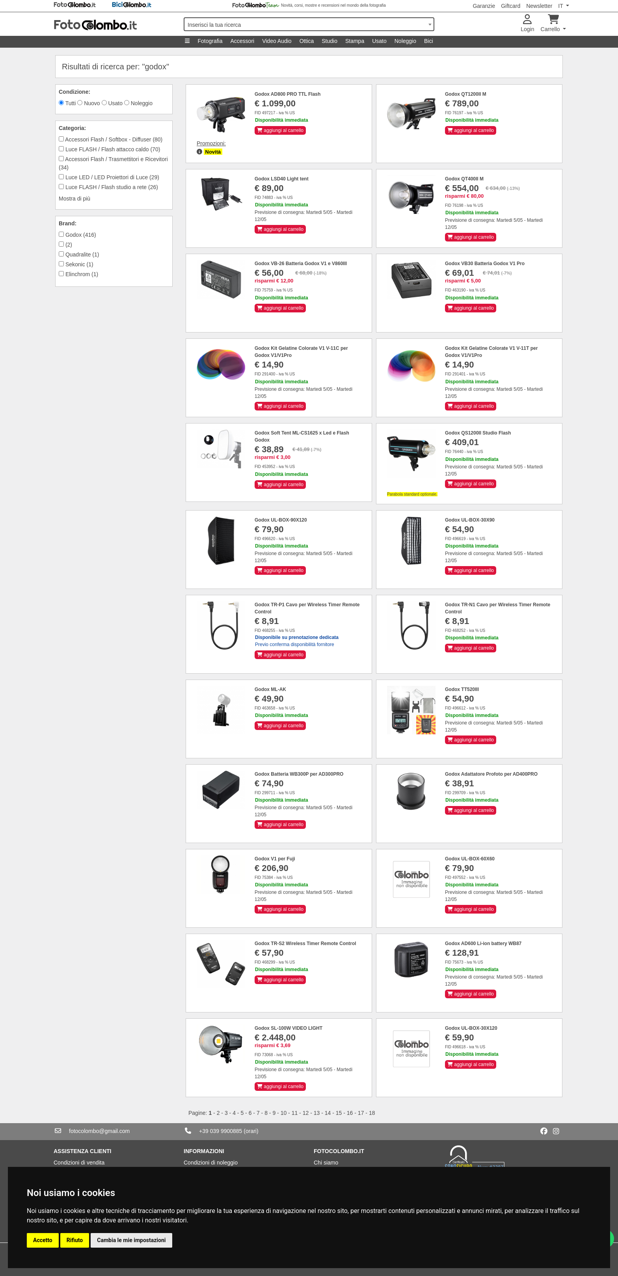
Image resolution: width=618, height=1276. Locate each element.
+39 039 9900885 (220, 1131)
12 (306, 1113)
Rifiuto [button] (75, 1240)
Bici (428, 41)
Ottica (307, 41)
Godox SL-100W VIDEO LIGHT (288, 1028)
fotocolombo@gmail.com (99, 1131)
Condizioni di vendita (79, 1162)
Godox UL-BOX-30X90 (470, 520)
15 (339, 1113)
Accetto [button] (42, 1240)
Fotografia (209, 41)
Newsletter (539, 6)
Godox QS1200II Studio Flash (478, 433)
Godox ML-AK (270, 689)
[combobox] (309, 24)
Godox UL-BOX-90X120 (281, 520)
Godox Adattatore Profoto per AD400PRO (491, 774)
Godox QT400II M (464, 179)
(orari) (251, 1131)
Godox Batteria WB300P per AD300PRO (299, 774)
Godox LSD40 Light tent (282, 179)
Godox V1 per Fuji (275, 859)
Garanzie (484, 6)
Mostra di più (74, 198)
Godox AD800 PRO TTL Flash (287, 94)
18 (372, 1113)
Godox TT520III (462, 689)
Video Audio (276, 41)
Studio (329, 41)
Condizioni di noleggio (211, 1162)
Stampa (354, 41)
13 (317, 1113)
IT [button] (561, 6)
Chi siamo (326, 1162)
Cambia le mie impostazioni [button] (131, 1240)
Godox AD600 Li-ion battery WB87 (483, 943)
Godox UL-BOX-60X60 (470, 859)
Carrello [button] (551, 23)
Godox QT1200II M (465, 94)
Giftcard (510, 6)
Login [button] (527, 23)
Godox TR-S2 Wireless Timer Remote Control (305, 943)
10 (284, 1113)
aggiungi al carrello (280, 130)
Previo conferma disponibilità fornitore (297, 641)
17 (361, 1113)
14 (328, 1113)
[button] (199, 151)
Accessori (242, 41)
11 (295, 1113)
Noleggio (405, 41)
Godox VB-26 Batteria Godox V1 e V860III (301, 263)
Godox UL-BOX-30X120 (471, 1028)
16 (350, 1113)
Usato (379, 41)
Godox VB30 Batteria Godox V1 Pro (485, 263)
